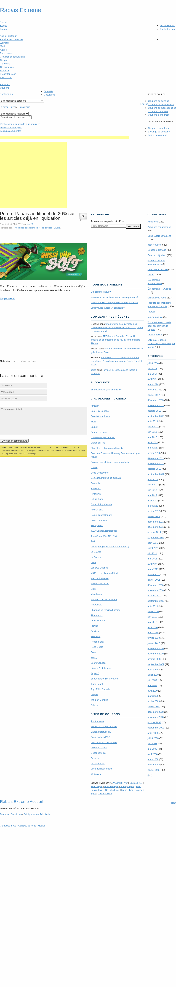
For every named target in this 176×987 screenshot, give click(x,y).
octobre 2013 (154, 410)
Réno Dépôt (97, 647)
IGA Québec (97, 525)
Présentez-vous (8, 74)
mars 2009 (153, 696)
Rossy (94, 657)
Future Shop (97, 499)
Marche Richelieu (99, 578)
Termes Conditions (11, 814)
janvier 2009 (154, 706)
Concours (5, 63)
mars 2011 (153, 569)
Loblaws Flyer (105, 793)
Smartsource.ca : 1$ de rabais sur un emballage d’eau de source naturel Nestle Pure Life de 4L (117, 361)
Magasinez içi (7, 298)
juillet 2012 (153, 484)
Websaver (96, 774)
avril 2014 (153, 379)
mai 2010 (152, 622)
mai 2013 (152, 437)
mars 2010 (153, 632)
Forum (4, 29)
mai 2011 (152, 558)
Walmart (4, 43)
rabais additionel (28, 361)
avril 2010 (153, 627)
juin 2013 (152, 432)
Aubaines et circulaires (11, 39)
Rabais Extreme (20, 10)
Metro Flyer (127, 790)
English (144, 104)
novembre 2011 (156, 527)
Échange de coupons (159, 131)
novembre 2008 (156, 717)
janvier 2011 (154, 579)
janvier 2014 (154, 395)
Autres (3, 49)
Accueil (3, 22)
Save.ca (95, 758)
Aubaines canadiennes (26, 228)
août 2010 (153, 606)
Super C (95, 673)
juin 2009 (152, 680)
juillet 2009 (153, 674)
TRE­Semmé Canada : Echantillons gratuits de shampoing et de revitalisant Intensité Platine (115, 340)
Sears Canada (98, 663)
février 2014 (154, 389)
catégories (6, 94)
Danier (94, 467)
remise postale (155, 317)
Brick (93, 421)
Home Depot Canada (101, 515)
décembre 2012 (156, 458)
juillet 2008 (153, 738)
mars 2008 (153, 759)
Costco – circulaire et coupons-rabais (110, 462)
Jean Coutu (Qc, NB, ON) (104, 536)
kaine (93, 370)
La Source (96, 552)
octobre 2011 (154, 532)
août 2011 (153, 543)
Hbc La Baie (97, 509)
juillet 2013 (153, 426)
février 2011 (154, 574)
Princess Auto (98, 620)
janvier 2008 (154, 770)
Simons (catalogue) (101, 668)
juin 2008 (152, 743)
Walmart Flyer (120, 783)
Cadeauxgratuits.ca (101, 731)
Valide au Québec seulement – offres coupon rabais (161, 343)
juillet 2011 (153, 548)
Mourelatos (96, 604)
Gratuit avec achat (157, 297)
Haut (173, 802)
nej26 (30, 224)
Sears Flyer (96, 786)
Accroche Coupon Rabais (104, 726)
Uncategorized (155, 334)
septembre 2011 (156, 537)
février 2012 (154, 511)
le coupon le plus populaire (20, 124)
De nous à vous (99, 747)
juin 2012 (152, 490)
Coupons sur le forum (159, 128)
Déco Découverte (99, 472)
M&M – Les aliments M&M (104, 573)
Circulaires (49, 94)
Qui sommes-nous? (101, 291)
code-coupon (45, 228)
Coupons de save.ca (158, 101)
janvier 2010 (154, 643)
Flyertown (96, 494)
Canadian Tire (98, 442)
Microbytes (96, 594)
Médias (41, 825)
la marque (24, 107)
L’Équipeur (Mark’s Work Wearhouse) (110, 546)
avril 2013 (153, 442)
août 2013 (153, 421)
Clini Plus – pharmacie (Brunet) (107, 448)
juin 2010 (152, 616)
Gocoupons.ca (98, 753)
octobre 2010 (154, 595)
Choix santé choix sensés (104, 742)
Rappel (151, 311)
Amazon (95, 405)
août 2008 (153, 733)
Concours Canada (157, 250)
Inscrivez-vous (167, 25)
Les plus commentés (10, 131)
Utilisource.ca (98, 763)
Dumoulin (95, 483)
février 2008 (154, 764)
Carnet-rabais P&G (100, 737)
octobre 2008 (154, 722)
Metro (94, 589)
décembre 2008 (156, 712)
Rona (93, 652)
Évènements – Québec (159, 288)
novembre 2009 (156, 653)
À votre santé (97, 721)
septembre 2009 (156, 664)
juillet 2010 (153, 611)
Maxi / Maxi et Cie (100, 583)
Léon (93, 562)
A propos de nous (27, 825)
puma (14, 361)
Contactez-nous (168, 29)
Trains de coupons (157, 135)
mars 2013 (153, 447)
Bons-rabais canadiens (159, 236)
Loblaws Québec (99, 567)
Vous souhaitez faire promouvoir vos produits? (114, 302)
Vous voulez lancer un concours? (108, 307)
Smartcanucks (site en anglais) (106, 389)
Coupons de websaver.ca (161, 104)
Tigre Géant (97, 684)
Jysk (93, 541)
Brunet (94, 427)
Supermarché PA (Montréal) (105, 678)
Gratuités (48, 91)
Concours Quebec (157, 255)
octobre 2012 (154, 468)
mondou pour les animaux (104, 599)
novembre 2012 (156, 463)
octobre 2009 (154, 659)
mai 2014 (152, 373)
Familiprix (96, 488)
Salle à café (6, 77)
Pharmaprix (96, 615)
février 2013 (154, 453)
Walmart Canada (99, 699)
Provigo (94, 625)
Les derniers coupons (11, 127)
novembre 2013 (156, 405)
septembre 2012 (156, 474)
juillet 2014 (153, 363)
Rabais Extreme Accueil (21, 801)
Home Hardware (99, 520)
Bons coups (6, 53)
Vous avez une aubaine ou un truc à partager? (114, 297)
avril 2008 (153, 754)
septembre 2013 (156, 416)
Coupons (4, 60)
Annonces (153, 221)
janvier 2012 (154, 516)
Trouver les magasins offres (107, 221)
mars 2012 (153, 505)
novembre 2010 (156, 590)
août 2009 (153, 669)
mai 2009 (152, 685)
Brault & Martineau (100, 416)
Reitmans (95, 636)
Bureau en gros (98, 432)
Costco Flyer (135, 783)
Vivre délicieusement (101, 768)
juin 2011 (152, 553)
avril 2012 (153, 500)
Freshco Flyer (111, 786)
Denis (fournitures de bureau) (106, 478)
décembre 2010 (156, 585)
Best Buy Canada (100, 411)
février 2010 (154, 638)
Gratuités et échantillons (12, 56)
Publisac (95, 631)
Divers (57, 228)
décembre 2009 (156, 648)
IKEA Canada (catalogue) (104, 530)
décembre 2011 (156, 521)
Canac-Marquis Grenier (103, 437)
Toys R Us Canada (100, 689)
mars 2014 (153, 384)
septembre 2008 (156, 727)
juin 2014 (152, 368)
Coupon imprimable (158, 269)
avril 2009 (153, 690)
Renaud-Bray (97, 641)
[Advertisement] (33, 175)
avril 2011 (153, 564)
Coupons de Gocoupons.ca (162, 108)
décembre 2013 (156, 400)
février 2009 (154, 701)
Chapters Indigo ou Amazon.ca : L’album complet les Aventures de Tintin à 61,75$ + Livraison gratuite (117, 327)
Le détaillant (7, 107)
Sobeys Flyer (127, 786)
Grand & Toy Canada (101, 504)
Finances (4, 70)
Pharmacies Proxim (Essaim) (106, 610)
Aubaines (5, 84)
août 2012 (153, 479)
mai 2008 (152, 748)
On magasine (7, 67)
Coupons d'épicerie (158, 111)
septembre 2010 (156, 601)
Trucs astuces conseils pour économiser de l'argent (159, 326)
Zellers (94, 705)
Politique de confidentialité (37, 814)
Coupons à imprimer (158, 114)
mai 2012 (152, 495)
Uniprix (94, 694)
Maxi (2, 46)
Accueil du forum (8, 36)
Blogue (3, 25)
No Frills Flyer (112, 790)
